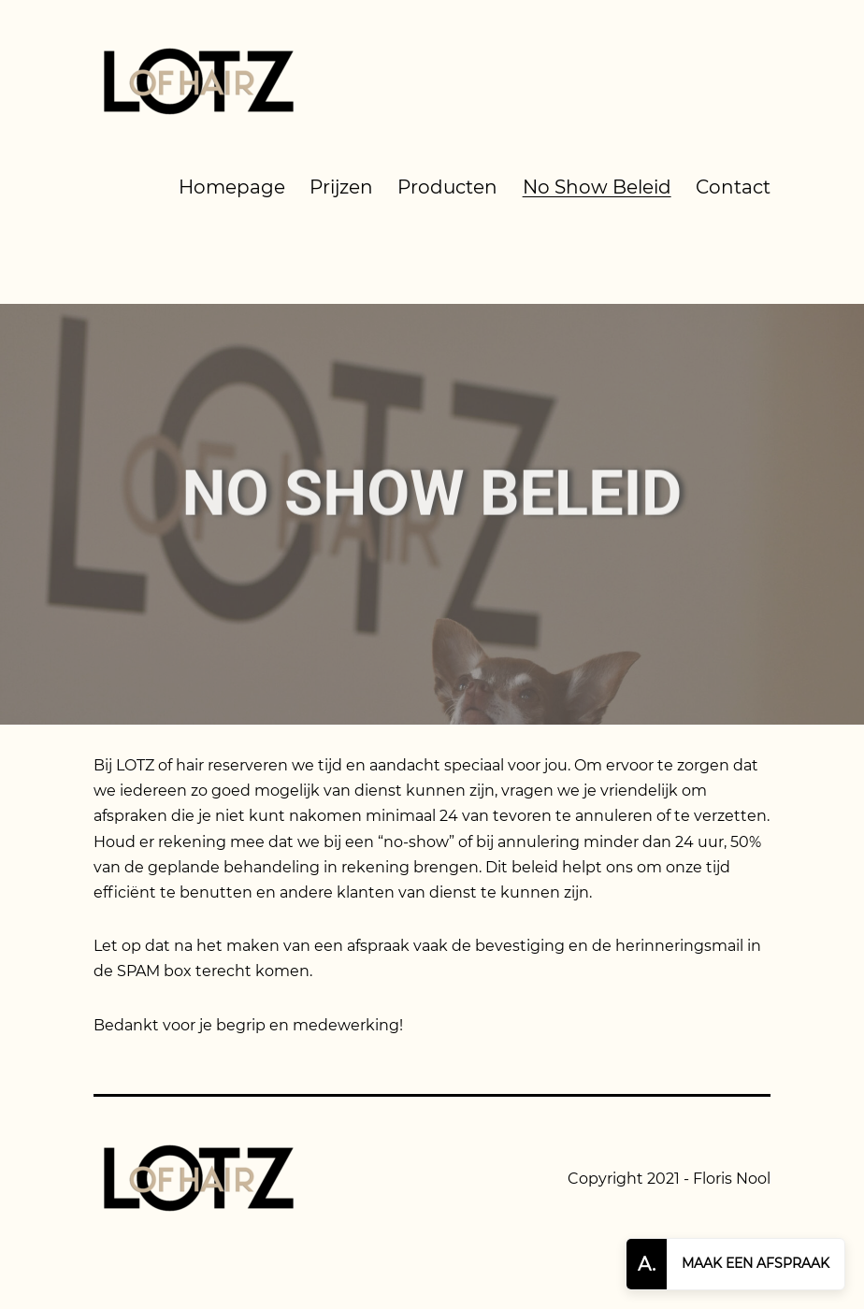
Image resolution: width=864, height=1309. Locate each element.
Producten (447, 187)
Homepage (232, 187)
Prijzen (341, 187)
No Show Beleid (597, 187)
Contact (733, 187)
